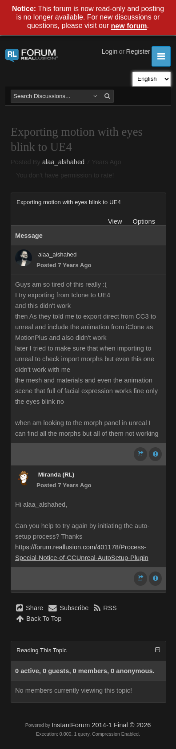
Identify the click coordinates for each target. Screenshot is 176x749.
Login (110, 51)
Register (138, 51)
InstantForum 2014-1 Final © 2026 (101, 725)
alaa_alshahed (63, 162)
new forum (129, 26)
